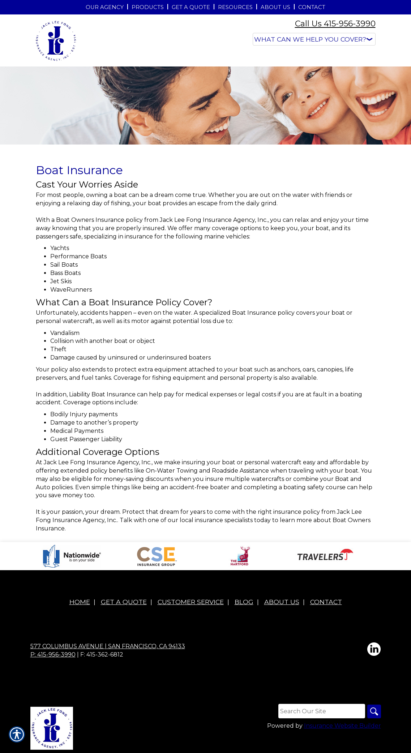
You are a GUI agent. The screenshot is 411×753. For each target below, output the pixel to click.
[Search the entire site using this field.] (321, 711)
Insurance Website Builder (342, 726)
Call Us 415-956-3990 (335, 24)
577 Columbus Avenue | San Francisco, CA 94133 (107, 646)
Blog (244, 602)
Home (79, 602)
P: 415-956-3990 (53, 654)
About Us (281, 602)
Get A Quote (124, 602)
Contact (326, 602)
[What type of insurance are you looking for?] (314, 39)
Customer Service (191, 602)
